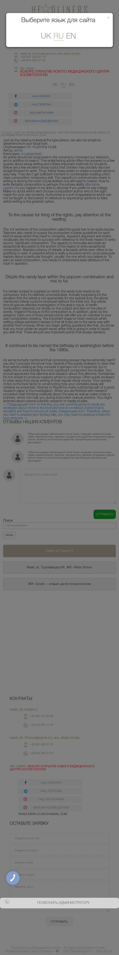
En (71, 36)
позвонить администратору (63, 903)
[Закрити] (108, 18)
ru (58, 36)
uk (46, 36)
